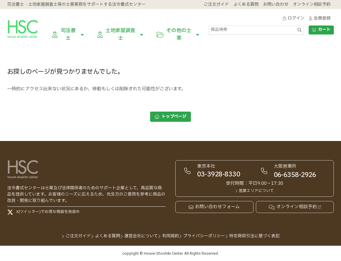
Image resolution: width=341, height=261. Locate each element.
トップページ (170, 116)
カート (321, 29)
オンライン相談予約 (295, 207)
